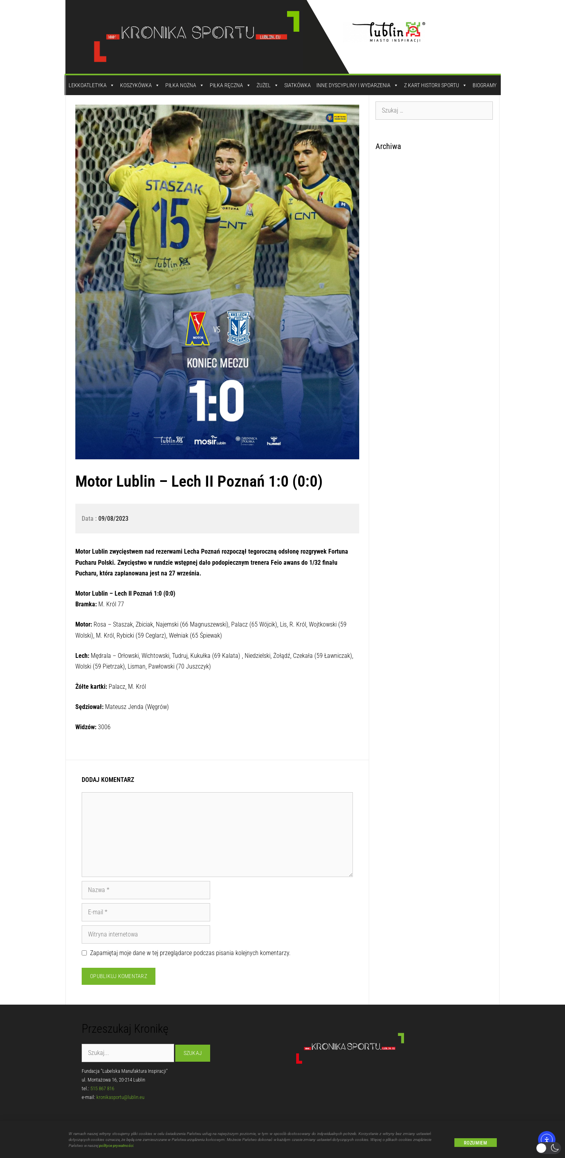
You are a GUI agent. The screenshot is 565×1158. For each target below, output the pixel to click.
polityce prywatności (116, 1149)
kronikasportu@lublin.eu (120, 1097)
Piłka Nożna (184, 85)
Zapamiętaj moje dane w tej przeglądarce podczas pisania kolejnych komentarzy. (190, 953)
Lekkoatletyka (92, 85)
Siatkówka (297, 85)
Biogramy (484, 85)
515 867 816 (102, 1088)
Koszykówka (140, 85)
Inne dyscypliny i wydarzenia (357, 85)
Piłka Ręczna (230, 85)
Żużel (268, 85)
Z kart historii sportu (435, 85)
